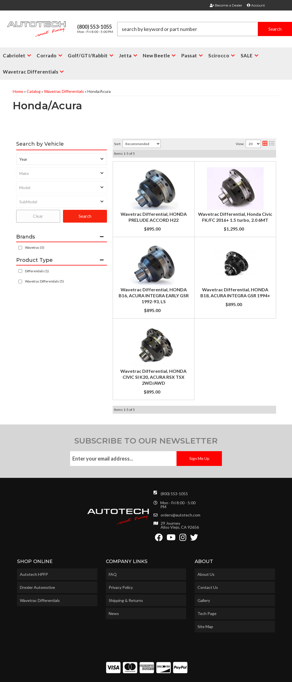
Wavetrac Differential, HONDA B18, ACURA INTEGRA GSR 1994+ (192, 305)
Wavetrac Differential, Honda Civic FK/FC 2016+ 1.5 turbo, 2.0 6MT (192, 218)
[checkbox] (20, 248)
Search (85, 216)
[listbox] (61, 159)
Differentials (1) (37, 271)
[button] (204, 29)
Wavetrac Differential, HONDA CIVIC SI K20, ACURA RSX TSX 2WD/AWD (192, 359)
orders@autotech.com (180, 502)
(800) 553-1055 (174, 480)
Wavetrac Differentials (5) (44, 281)
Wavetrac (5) (34, 247)
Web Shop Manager (192, 675)
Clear (38, 216)
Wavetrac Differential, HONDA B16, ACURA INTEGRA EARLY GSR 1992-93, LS (192, 261)
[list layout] (271, 144)
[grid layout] (265, 144)
